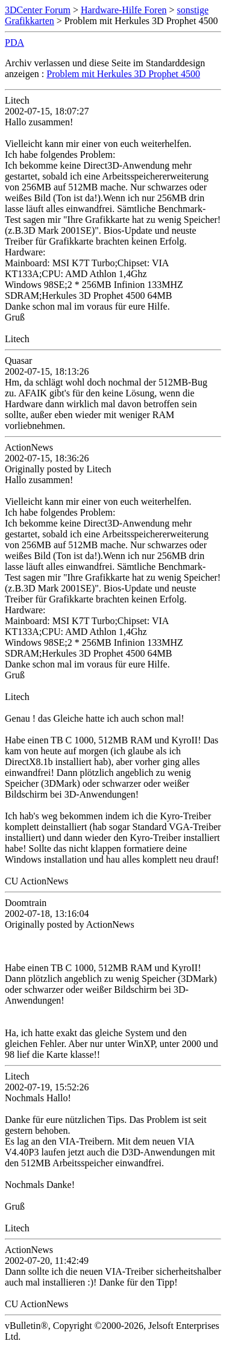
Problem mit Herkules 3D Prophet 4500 (123, 74)
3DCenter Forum (38, 10)
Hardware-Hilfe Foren (124, 10)
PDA (14, 42)
